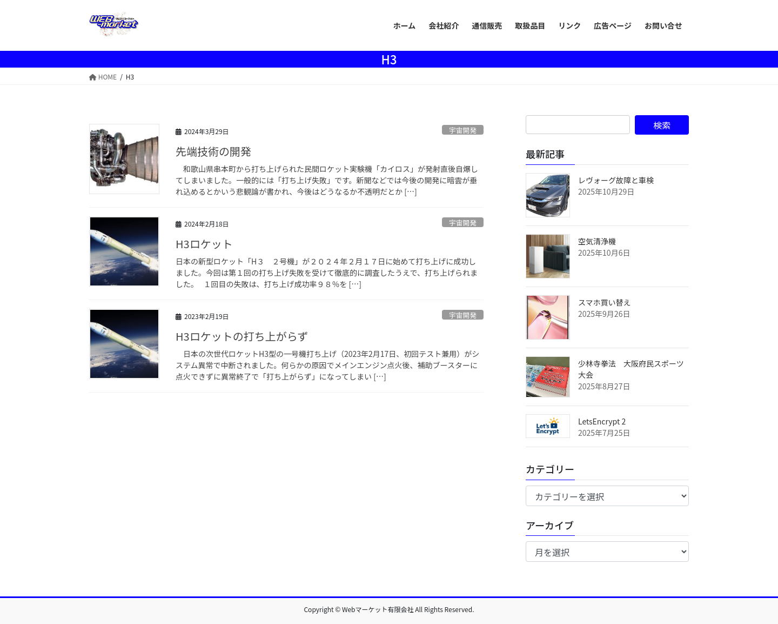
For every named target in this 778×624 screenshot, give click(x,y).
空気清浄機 (597, 241)
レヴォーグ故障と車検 (616, 180)
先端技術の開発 (213, 151)
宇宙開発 (463, 130)
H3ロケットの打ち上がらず (242, 336)
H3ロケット (204, 243)
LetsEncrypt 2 (602, 421)
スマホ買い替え (604, 302)
